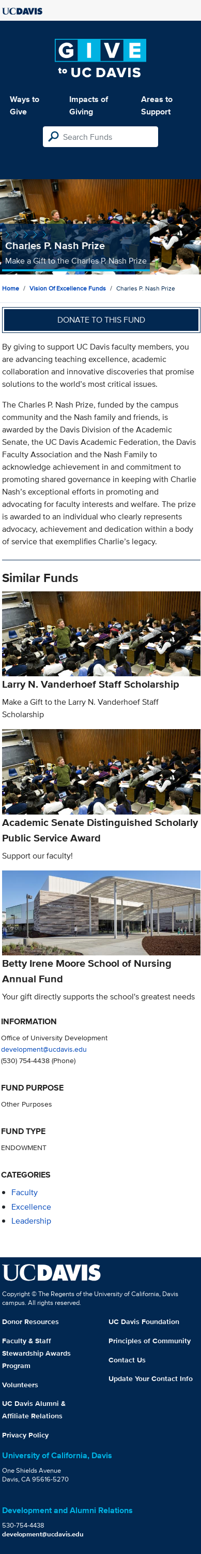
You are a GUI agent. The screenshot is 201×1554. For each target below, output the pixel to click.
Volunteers (20, 1384)
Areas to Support (157, 105)
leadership (31, 1221)
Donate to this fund (101, 320)
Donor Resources (30, 1321)
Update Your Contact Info (151, 1378)
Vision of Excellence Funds (67, 288)
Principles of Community (150, 1340)
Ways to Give (24, 105)
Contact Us (127, 1360)
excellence (31, 1207)
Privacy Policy (25, 1435)
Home (10, 288)
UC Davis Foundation (144, 1321)
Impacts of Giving (88, 105)
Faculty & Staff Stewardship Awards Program (36, 1353)
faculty (24, 1192)
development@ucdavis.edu (44, 1048)
